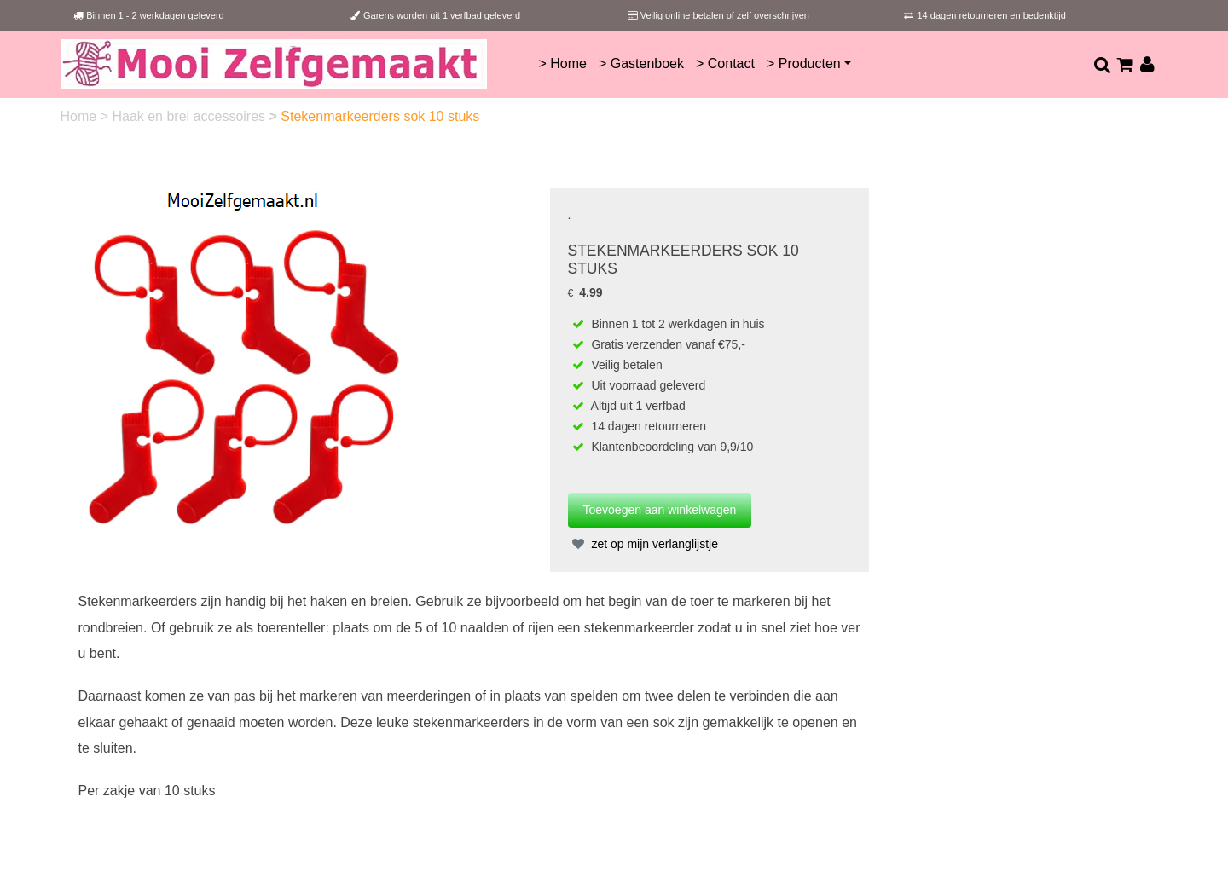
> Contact (725, 63)
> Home (562, 63)
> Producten (804, 63)
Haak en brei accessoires (190, 116)
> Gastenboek (641, 63)
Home (81, 116)
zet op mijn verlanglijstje (643, 544)
